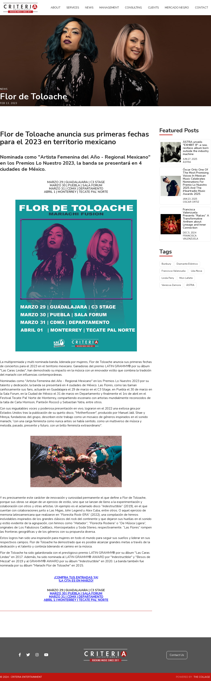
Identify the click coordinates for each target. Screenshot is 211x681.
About (55, 8)
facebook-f (20, 655)
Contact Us (177, 655)
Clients (153, 8)
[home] (20, 8)
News (89, 8)
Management (109, 8)
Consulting (133, 8)
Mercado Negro (177, 8)
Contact (201, 8)
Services (72, 8)
